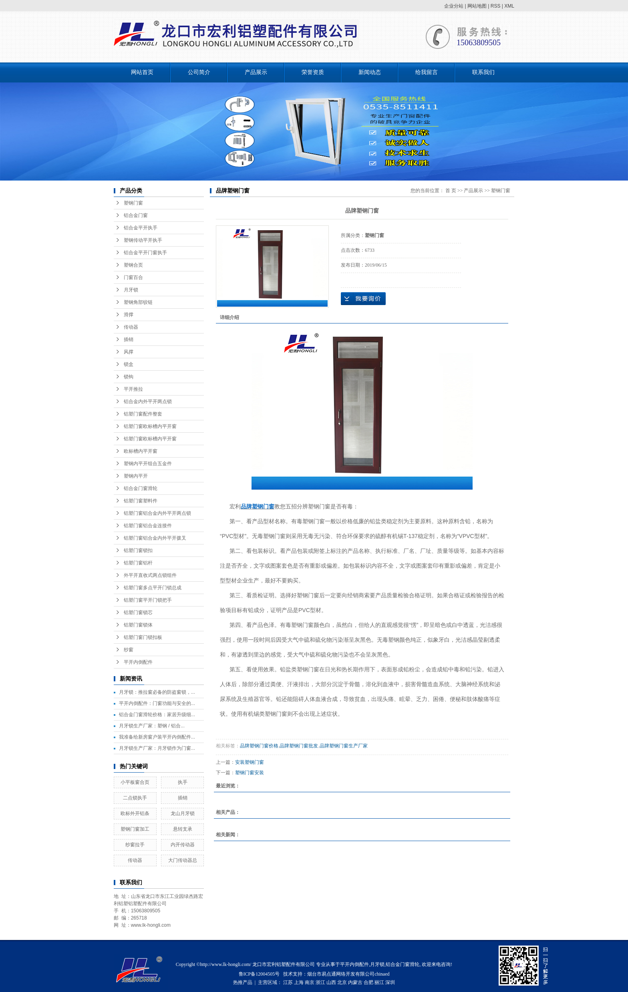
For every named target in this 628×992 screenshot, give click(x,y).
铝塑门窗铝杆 (138, 563)
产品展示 (256, 72)
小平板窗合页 (135, 782)
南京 (309, 982)
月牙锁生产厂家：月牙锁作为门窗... (157, 748)
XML (509, 6)
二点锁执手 (135, 798)
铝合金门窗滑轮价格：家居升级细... (157, 714)
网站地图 (477, 6)
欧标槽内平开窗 (140, 451)
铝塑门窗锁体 (138, 625)
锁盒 (128, 364)
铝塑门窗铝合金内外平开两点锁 (157, 513)
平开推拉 (133, 389)
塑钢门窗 (133, 203)
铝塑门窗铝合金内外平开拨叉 (155, 538)
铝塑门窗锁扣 (138, 550)
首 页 (450, 190)
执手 (182, 782)
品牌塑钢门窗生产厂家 (344, 746)
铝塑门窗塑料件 (140, 501)
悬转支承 (182, 829)
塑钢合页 (133, 265)
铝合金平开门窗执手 (145, 252)
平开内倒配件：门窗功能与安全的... (157, 703)
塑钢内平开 (136, 476)
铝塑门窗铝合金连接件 (148, 525)
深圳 (390, 982)
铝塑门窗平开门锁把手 (148, 600)
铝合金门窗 (136, 215)
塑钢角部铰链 (138, 302)
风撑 (128, 352)
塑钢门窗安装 (249, 772)
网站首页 (142, 72)
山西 (331, 982)
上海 (299, 982)
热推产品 (242, 982)
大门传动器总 (182, 860)
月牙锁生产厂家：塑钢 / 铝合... (152, 726)
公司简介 (199, 72)
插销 (128, 339)
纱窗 (128, 650)
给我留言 (426, 72)
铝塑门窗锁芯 (138, 612)
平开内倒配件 (138, 662)
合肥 (368, 982)
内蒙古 (355, 982)
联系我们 (483, 72)
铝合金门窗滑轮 (140, 488)
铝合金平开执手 (140, 228)
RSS (496, 6)
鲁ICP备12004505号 (259, 974)
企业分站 (453, 6)
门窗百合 (133, 277)
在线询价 (363, 298)
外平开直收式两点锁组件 (150, 575)
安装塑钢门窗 (249, 762)
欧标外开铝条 (135, 813)
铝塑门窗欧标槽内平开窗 (150, 426)
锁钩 (128, 377)
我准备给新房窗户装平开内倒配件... (157, 737)
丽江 (379, 982)
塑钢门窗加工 (135, 829)
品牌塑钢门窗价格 (259, 746)
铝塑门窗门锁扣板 (143, 637)
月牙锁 (131, 290)
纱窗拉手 (135, 844)
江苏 (288, 982)
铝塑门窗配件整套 (143, 414)
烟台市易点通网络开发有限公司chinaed (348, 974)
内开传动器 (183, 844)
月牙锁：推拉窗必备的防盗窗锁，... (157, 692)
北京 (342, 982)
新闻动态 (369, 72)
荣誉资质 (313, 72)
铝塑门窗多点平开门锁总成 (152, 587)
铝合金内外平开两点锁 (148, 401)
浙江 (320, 982)
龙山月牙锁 (183, 813)
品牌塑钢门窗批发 (299, 746)
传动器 (131, 327)
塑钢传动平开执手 (143, 240)
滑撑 (128, 314)
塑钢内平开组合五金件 (148, 463)
